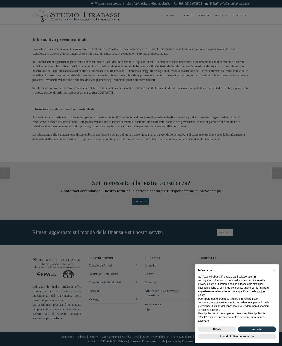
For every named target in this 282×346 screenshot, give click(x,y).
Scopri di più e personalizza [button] (237, 336)
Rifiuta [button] (217, 329)
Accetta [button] (257, 329)
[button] (274, 270)
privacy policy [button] (206, 283)
